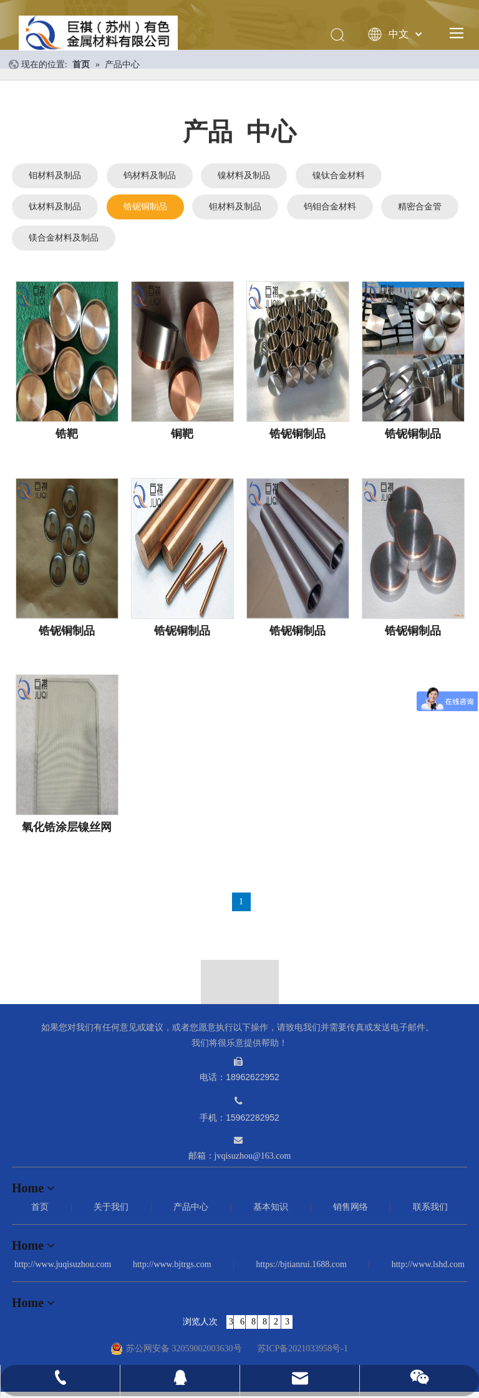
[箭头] (239, 968)
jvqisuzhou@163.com (253, 1156)
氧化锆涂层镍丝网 (67, 827)
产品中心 (190, 1207)
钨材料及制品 (149, 175)
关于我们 (111, 1207)
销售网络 (350, 1207)
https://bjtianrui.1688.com (301, 1264)
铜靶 (182, 434)
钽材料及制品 (235, 206)
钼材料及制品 (55, 175)
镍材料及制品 (244, 175)
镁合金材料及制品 (64, 237)
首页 (40, 1207)
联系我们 (430, 1207)
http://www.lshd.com (428, 1264)
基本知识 (270, 1207)
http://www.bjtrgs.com (172, 1264)
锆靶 (67, 434)
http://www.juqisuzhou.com (62, 1264)
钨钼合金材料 (330, 206)
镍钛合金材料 (338, 175)
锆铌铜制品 (145, 206)
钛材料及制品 (55, 206)
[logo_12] (239, 992)
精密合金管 (420, 206)
